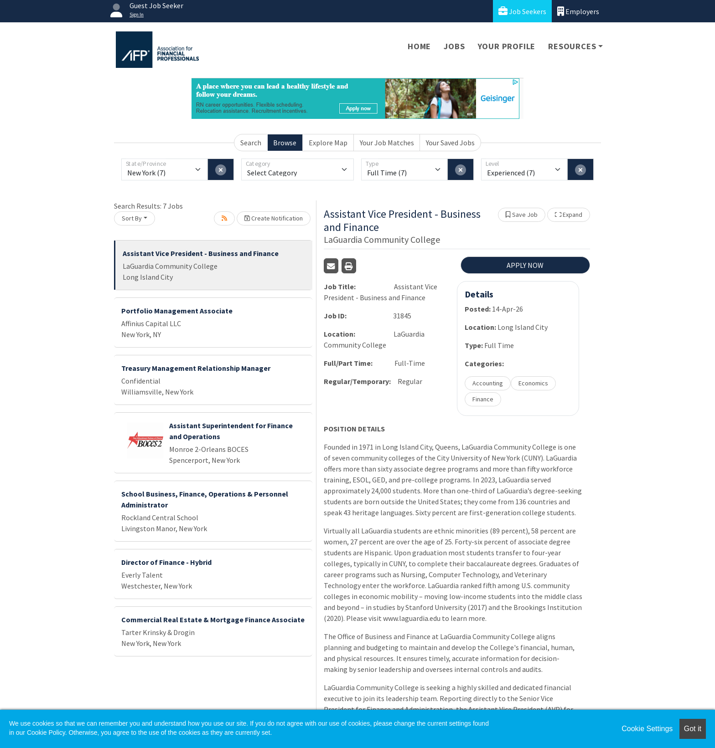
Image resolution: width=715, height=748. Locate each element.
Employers (578, 11)
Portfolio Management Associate (177, 310)
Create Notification (273, 218)
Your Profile (507, 46)
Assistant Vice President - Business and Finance (201, 253)
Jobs (454, 46)
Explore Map (328, 142)
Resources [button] (572, 46)
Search (250, 142)
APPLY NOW (525, 265)
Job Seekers (522, 11)
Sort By (132, 218)
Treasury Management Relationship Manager (195, 368)
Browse (284, 142)
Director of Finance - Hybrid (166, 562)
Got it (692, 729)
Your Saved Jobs (450, 142)
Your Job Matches (387, 142)
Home (419, 46)
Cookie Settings (647, 729)
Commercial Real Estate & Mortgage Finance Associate (213, 619)
